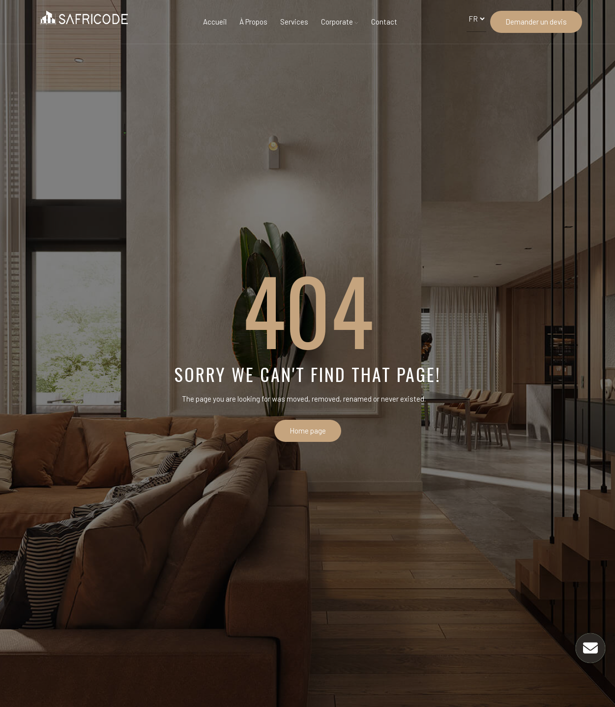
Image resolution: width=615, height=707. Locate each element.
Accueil (215, 21)
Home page (308, 430)
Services (294, 21)
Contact (384, 21)
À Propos (253, 21)
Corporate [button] (339, 21)
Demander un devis (536, 21)
